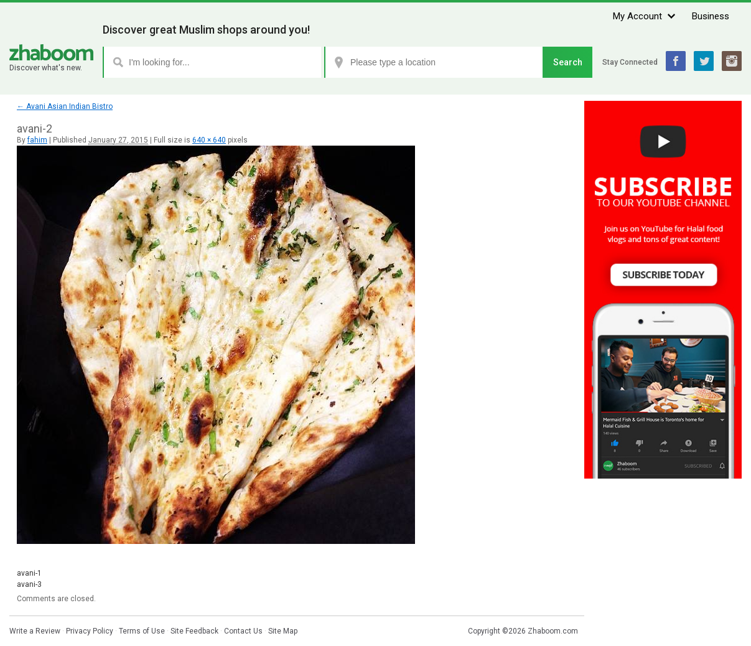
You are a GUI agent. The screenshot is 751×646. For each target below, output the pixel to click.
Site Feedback (194, 631)
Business (710, 16)
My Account (637, 16)
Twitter (704, 61)
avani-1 (29, 573)
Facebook (676, 61)
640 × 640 (209, 140)
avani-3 (29, 584)
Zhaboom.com (553, 631)
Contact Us (243, 631)
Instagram (732, 61)
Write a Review (34, 631)
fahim (37, 140)
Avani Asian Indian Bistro (65, 106)
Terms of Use (142, 631)
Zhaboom (51, 52)
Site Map (282, 631)
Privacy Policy (89, 631)
